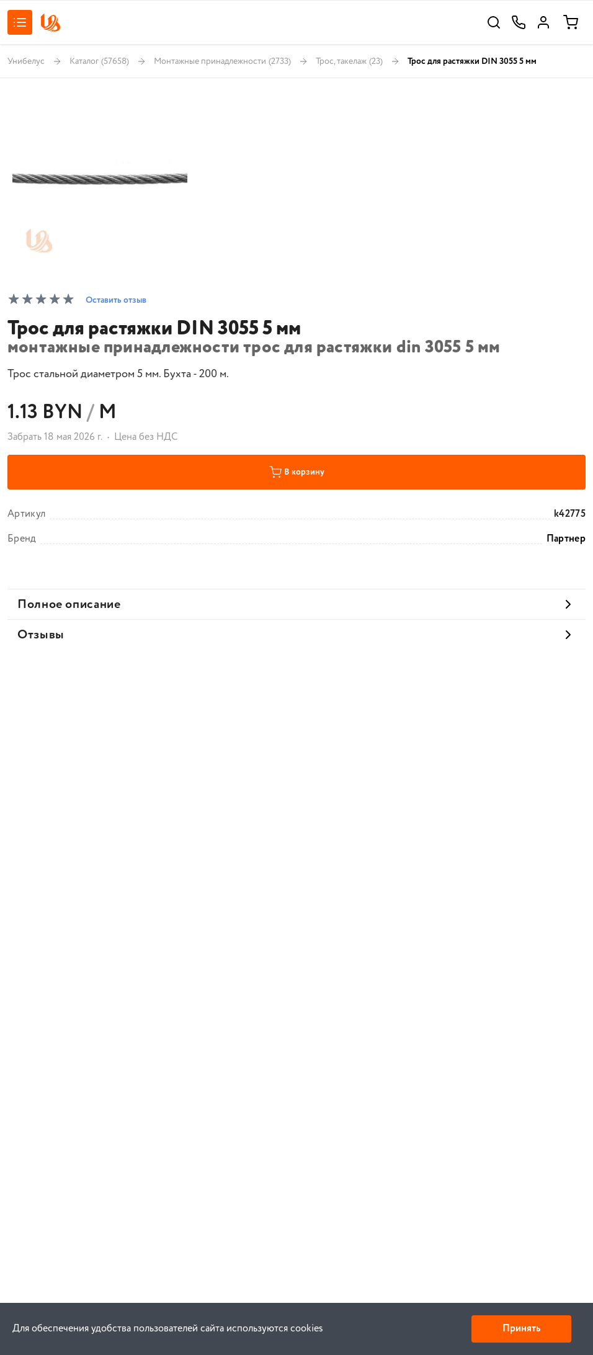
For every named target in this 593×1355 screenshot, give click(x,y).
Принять (521, 1328)
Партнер (566, 539)
